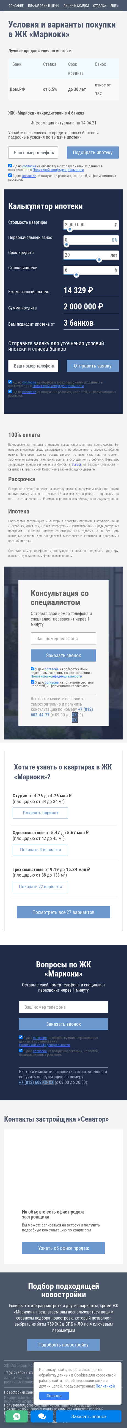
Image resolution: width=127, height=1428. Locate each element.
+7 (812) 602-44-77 (36, 1082)
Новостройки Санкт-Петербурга (29, 1392)
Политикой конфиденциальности (58, 170)
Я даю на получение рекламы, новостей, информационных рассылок (62, 177)
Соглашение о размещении (75, 1405)
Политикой (105, 1386)
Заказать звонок (63, 655)
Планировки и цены (43, 6)
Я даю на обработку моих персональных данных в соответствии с (55, 168)
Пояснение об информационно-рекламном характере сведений (54, 1409)
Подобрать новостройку (63, 1345)
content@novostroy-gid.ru (55, 1420)
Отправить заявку (93, 366)
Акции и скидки (76, 6)
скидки (77, 464)
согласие (29, 166)
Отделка (99, 6)
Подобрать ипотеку (93, 152)
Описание (16, 6)
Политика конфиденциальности (29, 1413)
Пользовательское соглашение (28, 1405)
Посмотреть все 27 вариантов (63, 912)
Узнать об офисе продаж (63, 1248)
